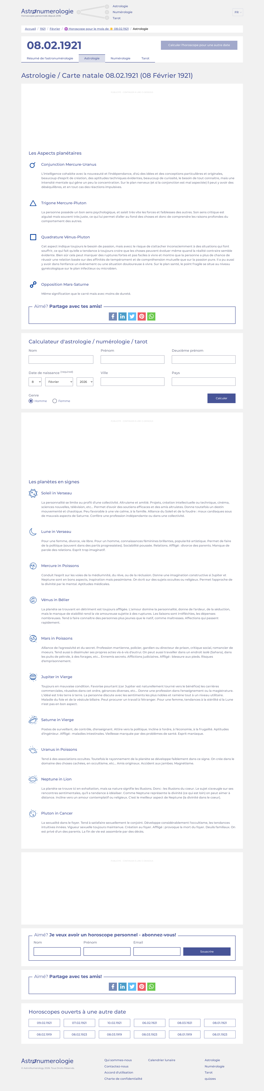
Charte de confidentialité (123, 1081)
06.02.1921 (149, 1024)
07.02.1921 (79, 1024)
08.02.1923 (79, 1036)
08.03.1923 (149, 1036)
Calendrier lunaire (161, 1062)
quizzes (210, 1081)
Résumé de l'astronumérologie (50, 58)
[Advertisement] (132, 121)
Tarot (117, 18)
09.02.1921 (44, 1024)
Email (138, 943)
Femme (64, 401)
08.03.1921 (184, 1024)
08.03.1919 (114, 1036)
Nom (33, 351)
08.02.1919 (44, 1036)
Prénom (107, 351)
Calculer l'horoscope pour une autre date (199, 45)
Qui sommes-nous (118, 1062)
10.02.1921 (115, 1024)
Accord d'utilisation (118, 1074)
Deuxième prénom (187, 351)
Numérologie (122, 12)
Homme (41, 401)
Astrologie (120, 6)
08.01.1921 (220, 1024)
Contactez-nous (116, 1068)
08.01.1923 (219, 1036)
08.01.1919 (185, 1036)
